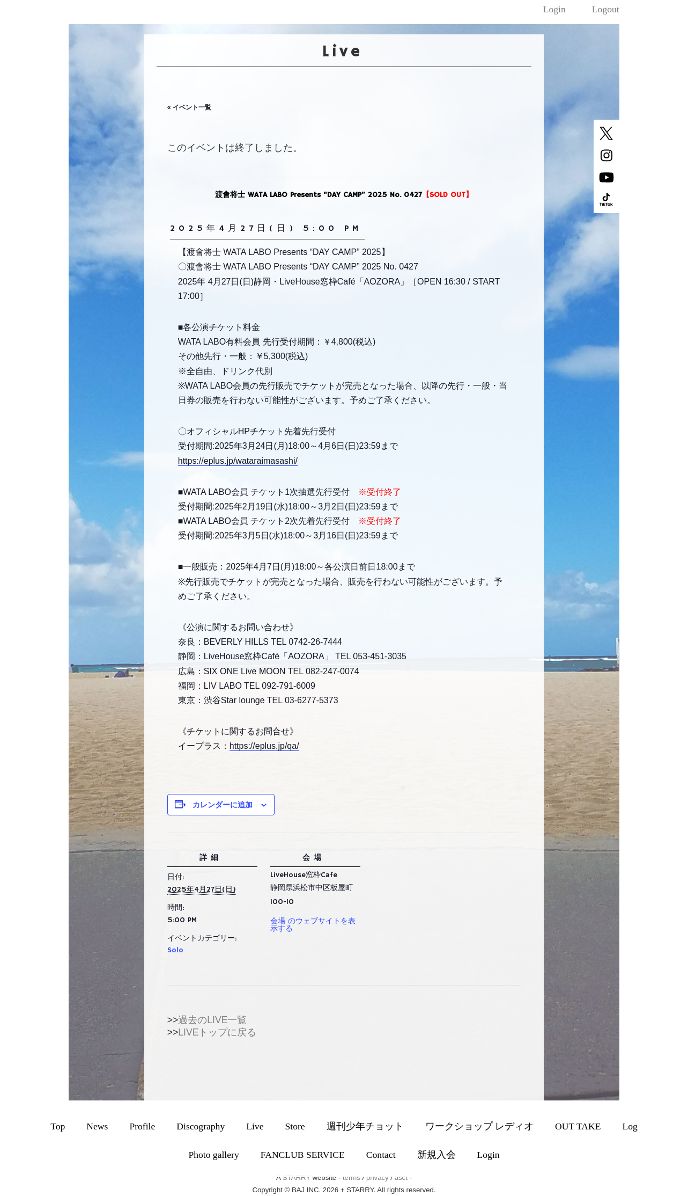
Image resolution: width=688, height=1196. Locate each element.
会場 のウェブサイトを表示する (313, 925)
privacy (377, 1177)
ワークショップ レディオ (479, 1126)
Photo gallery (213, 1154)
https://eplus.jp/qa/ (264, 745)
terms (351, 1177)
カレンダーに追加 (223, 804)
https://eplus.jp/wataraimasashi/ (238, 460)
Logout (605, 9)
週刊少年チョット (365, 1126)
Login (554, 9)
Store (295, 1126)
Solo (175, 950)
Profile (142, 1126)
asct (401, 1177)
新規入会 (436, 1154)
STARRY (296, 1177)
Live (254, 1126)
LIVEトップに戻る (217, 1032)
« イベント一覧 (189, 107)
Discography (200, 1126)
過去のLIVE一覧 (212, 1020)
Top (57, 1126)
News (97, 1126)
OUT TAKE (578, 1126)
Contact (381, 1154)
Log (629, 1126)
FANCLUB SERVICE (303, 1154)
